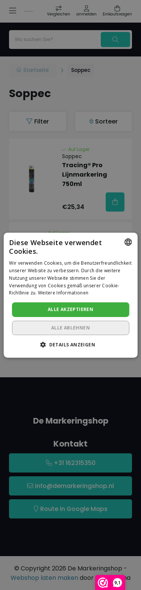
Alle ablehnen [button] (70, 328)
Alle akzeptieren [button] (70, 309)
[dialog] (70, 295)
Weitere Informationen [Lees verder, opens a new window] (63, 293)
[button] (70, 344)
